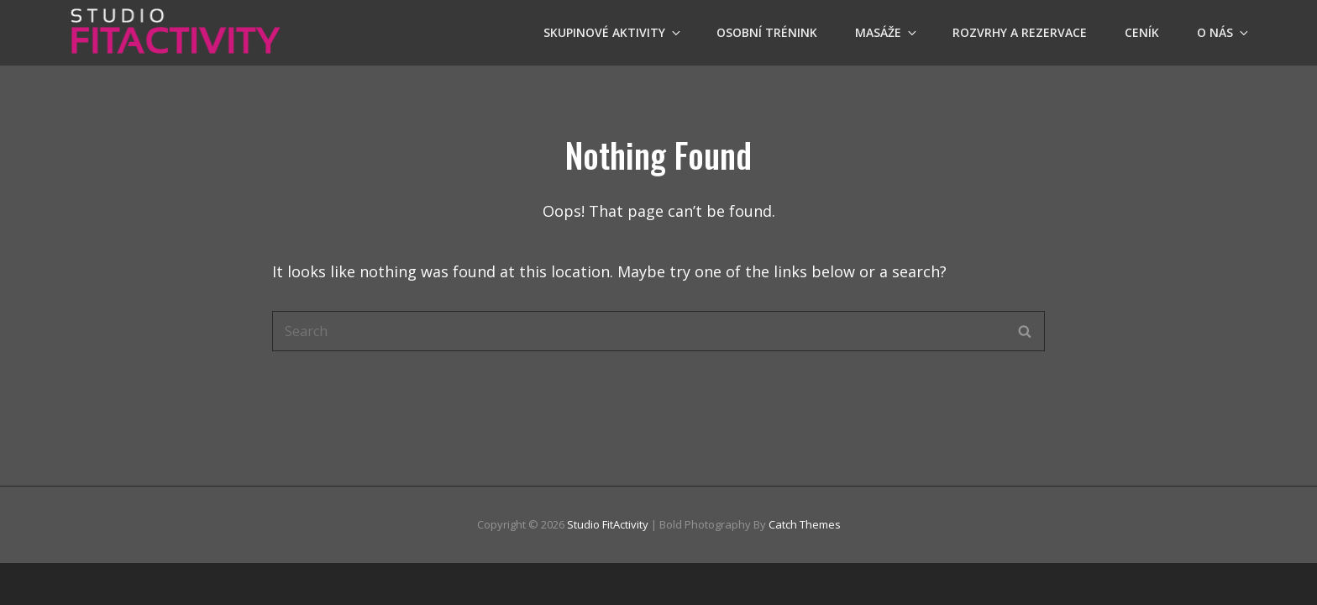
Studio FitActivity (607, 524)
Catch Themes (805, 524)
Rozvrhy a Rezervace (1019, 32)
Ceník (1142, 32)
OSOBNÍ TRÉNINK (766, 32)
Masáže (887, 32)
